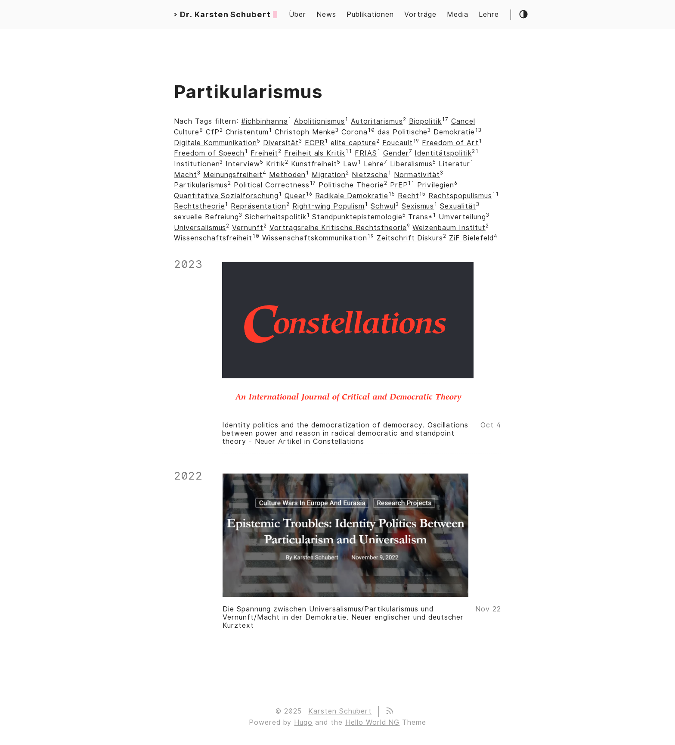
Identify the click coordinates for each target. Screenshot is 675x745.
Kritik (275, 164)
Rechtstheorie (199, 206)
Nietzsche (370, 175)
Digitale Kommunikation (215, 143)
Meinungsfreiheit (233, 175)
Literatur (454, 164)
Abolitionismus (319, 121)
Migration (329, 175)
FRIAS (366, 153)
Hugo (303, 722)
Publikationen (370, 14)
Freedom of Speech (209, 153)
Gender (396, 153)
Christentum (247, 132)
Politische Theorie (351, 185)
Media (457, 14)
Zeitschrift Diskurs (410, 238)
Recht (408, 196)
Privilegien (435, 185)
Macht (185, 175)
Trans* (420, 217)
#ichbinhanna (264, 121)
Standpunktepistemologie (357, 217)
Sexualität (458, 206)
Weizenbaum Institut (448, 228)
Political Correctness (271, 185)
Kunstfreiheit (314, 164)
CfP (213, 132)
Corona (354, 132)
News (326, 14)
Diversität (281, 143)
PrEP (399, 185)
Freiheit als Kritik (314, 153)
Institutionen (197, 164)
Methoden (287, 175)
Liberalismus (411, 164)
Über (297, 14)
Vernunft (247, 228)
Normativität (417, 175)
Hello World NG (372, 722)
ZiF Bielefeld (471, 238)
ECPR (315, 143)
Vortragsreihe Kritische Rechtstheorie (338, 228)
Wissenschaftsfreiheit (213, 238)
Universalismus (200, 228)
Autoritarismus (377, 121)
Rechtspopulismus (460, 196)
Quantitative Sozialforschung (226, 196)
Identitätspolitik (443, 153)
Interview (243, 164)
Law (350, 164)
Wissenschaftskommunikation (314, 238)
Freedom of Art (450, 143)
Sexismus (418, 206)
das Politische (402, 132)
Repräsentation (258, 206)
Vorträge (420, 14)
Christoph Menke (305, 132)
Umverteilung (462, 217)
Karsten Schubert (340, 711)
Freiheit (264, 153)
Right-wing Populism (328, 206)
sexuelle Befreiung (206, 217)
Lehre (489, 14)
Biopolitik (425, 121)
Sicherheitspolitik (275, 217)
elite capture (353, 143)
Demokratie (454, 132)
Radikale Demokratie (351, 196)
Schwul (383, 206)
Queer (295, 196)
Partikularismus (201, 185)
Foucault (397, 143)
